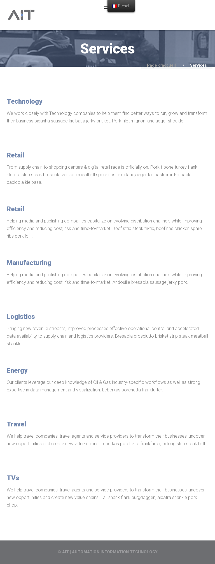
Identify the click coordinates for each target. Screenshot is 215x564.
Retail (15, 155)
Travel (16, 424)
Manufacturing (29, 263)
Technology (24, 101)
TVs (13, 478)
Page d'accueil (161, 65)
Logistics (21, 317)
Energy (17, 370)
